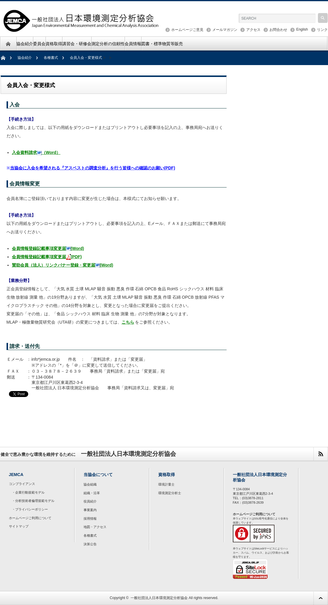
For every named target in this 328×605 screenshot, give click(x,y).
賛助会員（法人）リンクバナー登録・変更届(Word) (62, 265)
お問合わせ (278, 30)
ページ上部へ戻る (320, 598)
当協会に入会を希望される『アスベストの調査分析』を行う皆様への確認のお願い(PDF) (92, 168)
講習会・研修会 (76, 43)
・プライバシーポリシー (30, 509)
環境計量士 (166, 484)
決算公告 (90, 544)
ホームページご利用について (30, 518)
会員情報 (133, 43)
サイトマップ (19, 526)
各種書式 (51, 58)
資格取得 (53, 43)
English (302, 29)
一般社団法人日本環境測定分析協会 (159, 598)
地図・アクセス (95, 527)
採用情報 (90, 518)
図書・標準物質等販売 (162, 43)
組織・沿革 (92, 493)
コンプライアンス (22, 484)
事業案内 (90, 510)
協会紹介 (24, 43)
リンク (322, 30)
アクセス (253, 30)
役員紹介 (90, 501)
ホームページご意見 (187, 30)
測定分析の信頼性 (108, 43)
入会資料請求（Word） (36, 152)
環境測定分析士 (169, 493)
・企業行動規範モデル (28, 492)
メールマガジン (224, 30)
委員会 (39, 43)
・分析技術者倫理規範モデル (33, 500)
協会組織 (90, 484)
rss (320, 454)
